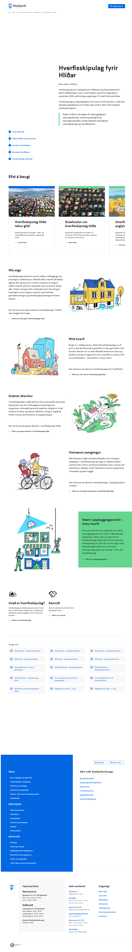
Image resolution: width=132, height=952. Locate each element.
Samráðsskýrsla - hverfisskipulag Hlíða (26, 679)
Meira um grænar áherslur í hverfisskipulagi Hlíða (30, 431)
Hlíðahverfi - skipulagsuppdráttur (107, 659)
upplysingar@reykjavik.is (82, 915)
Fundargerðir (15, 818)
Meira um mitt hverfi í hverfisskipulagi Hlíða (88, 374)
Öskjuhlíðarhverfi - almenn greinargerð (24, 668)
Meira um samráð (58, 615)
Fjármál (13, 827)
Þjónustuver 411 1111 (82, 922)
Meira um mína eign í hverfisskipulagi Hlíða (28, 319)
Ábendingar (82, 930)
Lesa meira (22, 242)
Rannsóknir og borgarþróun (20, 855)
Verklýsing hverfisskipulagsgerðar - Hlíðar (27, 690)
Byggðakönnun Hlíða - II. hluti (105, 689)
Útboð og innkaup (17, 847)
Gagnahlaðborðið (86, 795)
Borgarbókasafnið (87, 778)
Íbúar (13, 12)
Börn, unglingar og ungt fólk (21, 778)
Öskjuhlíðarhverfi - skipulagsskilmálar (68, 667)
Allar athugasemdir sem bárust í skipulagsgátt (66, 679)
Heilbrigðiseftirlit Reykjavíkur (21, 851)
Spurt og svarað (82, 908)
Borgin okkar (85, 787)
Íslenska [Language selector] (100, 762)
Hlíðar (54, 12)
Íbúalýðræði (14, 798)
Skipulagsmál (37, 12)
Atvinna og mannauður (19, 822)
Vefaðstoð (82, 892)
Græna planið (15, 831)
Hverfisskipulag (47, 12)
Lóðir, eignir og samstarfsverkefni (23, 863)
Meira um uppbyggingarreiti (96, 559)
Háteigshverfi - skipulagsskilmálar (67, 651)
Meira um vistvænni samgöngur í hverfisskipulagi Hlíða (93, 491)
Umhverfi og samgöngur (19, 790)
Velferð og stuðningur (18, 786)
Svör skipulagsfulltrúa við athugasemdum (104, 679)
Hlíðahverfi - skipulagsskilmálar (66, 659)
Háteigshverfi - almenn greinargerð (27, 651)
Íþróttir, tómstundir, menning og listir (24, 794)
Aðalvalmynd (118, 6)
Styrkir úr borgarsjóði (18, 859)
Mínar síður (116, 762)
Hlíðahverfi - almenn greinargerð (26, 659)
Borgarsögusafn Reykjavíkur (91, 783)
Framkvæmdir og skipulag (24, 12)
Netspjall (82, 900)
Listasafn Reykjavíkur (88, 799)
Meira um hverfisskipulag (21, 620)
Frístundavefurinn (87, 791)
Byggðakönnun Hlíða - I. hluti (65, 689)
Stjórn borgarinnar (17, 810)
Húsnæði (13, 842)
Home (9, 12)
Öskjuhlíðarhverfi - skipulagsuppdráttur (102, 668)
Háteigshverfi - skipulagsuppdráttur (108, 651)
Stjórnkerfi (14, 814)
